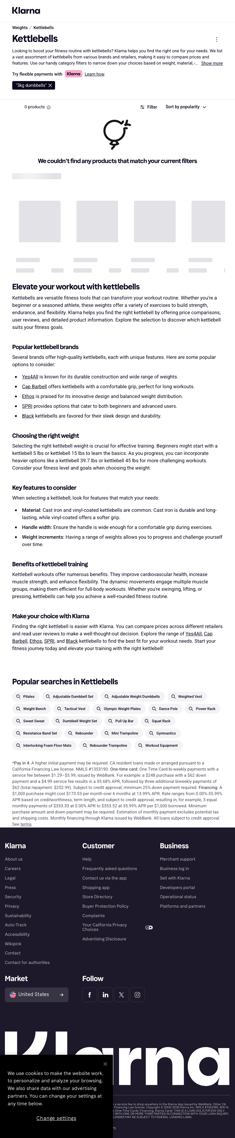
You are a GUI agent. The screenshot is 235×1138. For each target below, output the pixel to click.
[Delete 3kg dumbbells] (33, 85)
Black (28, 416)
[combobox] (186, 107)
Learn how (95, 74)
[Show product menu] (217, 39)
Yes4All (30, 377)
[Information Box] (48, 107)
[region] (56, 1096)
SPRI (27, 406)
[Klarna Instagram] (137, 994)
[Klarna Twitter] (121, 994)
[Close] (105, 1064)
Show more (212, 63)
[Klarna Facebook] (89, 994)
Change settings (56, 1118)
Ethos (28, 396)
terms (26, 824)
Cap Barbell (34, 386)
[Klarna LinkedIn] (105, 994)
